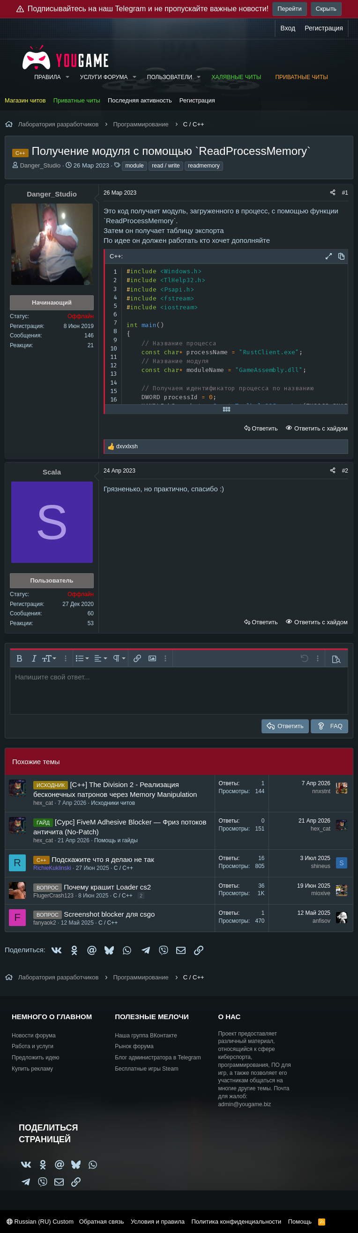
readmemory (203, 165)
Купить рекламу (32, 1068)
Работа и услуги (32, 1046)
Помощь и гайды (116, 840)
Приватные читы (301, 77)
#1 (345, 193)
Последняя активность (140, 100)
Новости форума (34, 1035)
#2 (345, 470)
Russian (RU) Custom (40, 1221)
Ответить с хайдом (320, 428)
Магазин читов (25, 100)
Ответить (265, 428)
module (134, 165)
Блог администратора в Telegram (158, 1057)
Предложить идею (36, 1057)
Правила (47, 77)
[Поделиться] (333, 193)
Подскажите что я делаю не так (103, 859)
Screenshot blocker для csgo (109, 914)
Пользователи (169, 77)
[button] (67, 77)
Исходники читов (113, 803)
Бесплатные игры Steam (147, 1068)
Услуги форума (104, 77)
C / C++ (123, 868)
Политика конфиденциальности (236, 1221)
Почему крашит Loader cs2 (107, 887)
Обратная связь (101, 1221)
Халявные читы (236, 77)
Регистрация (197, 100)
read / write (165, 165)
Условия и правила (158, 1221)
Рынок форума (134, 1046)
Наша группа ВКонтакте (146, 1035)
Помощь (300, 1221)
